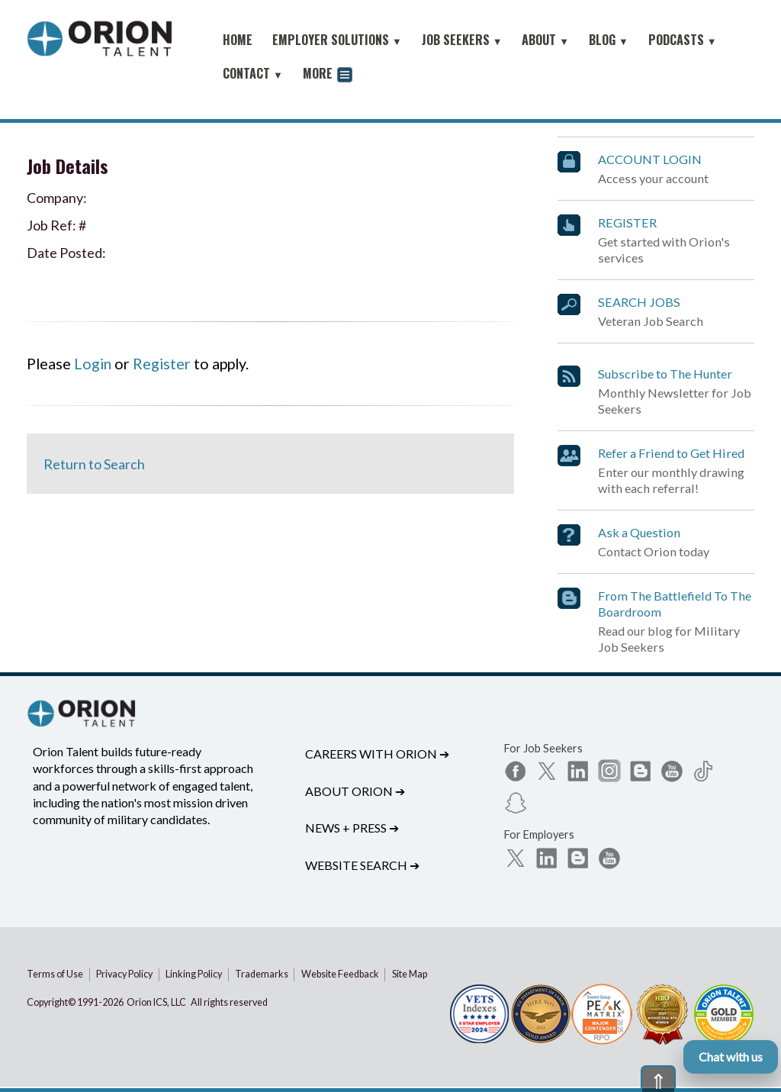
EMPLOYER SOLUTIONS (337, 40)
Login (92, 363)
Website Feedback (340, 974)
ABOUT (545, 40)
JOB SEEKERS (462, 40)
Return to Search (94, 464)
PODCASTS (682, 40)
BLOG (608, 40)
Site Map (409, 974)
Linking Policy (194, 974)
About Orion (355, 791)
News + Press (352, 827)
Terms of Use (55, 974)
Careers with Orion (377, 753)
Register (162, 363)
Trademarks (261, 974)
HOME (237, 40)
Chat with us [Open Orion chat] (731, 1056)
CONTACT (253, 73)
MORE (327, 75)
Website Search (362, 865)
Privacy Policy (124, 974)
